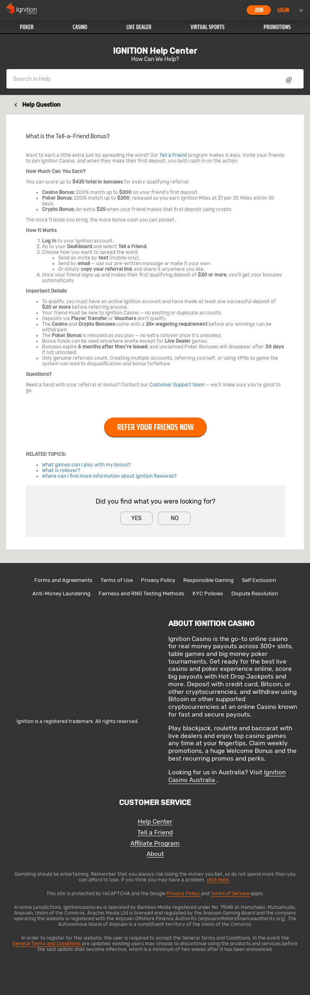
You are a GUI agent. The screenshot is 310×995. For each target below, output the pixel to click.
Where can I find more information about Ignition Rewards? (109, 476)
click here (218, 880)
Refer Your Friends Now (155, 427)
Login (283, 10)
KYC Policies (208, 593)
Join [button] (259, 10)
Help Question (41, 104)
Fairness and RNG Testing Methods (141, 593)
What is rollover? (61, 470)
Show (289, 79)
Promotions (277, 27)
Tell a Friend (173, 155)
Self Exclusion (259, 580)
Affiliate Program (155, 843)
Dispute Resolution (254, 593)
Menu (301, 10)
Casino (80, 27)
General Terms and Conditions (47, 944)
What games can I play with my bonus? (86, 465)
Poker (27, 27)
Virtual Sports (207, 27)
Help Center (155, 821)
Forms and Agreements (63, 580)
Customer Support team (177, 385)
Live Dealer (138, 27)
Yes (136, 518)
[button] (26, 27)
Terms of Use (117, 580)
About (155, 854)
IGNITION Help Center (155, 51)
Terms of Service (231, 893)
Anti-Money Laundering (61, 593)
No (174, 518)
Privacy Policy (158, 580)
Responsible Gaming (208, 580)
